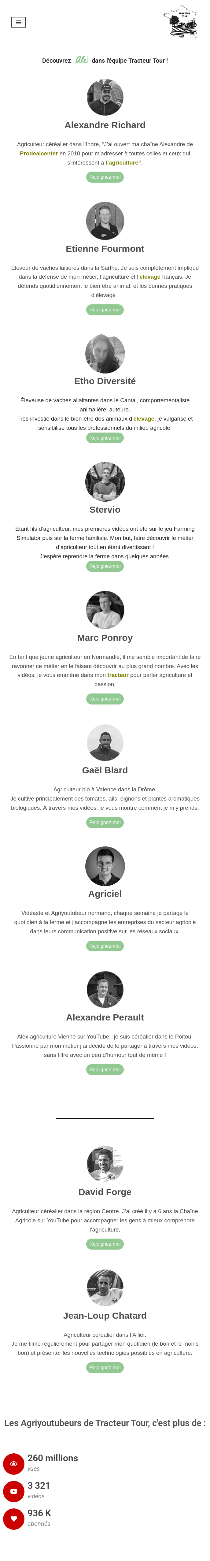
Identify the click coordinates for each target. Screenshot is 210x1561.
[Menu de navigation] (18, 22)
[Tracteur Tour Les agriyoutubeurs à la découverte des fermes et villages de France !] (180, 22)
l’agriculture (122, 162)
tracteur (117, 675)
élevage (150, 276)
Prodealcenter (40, 153)
